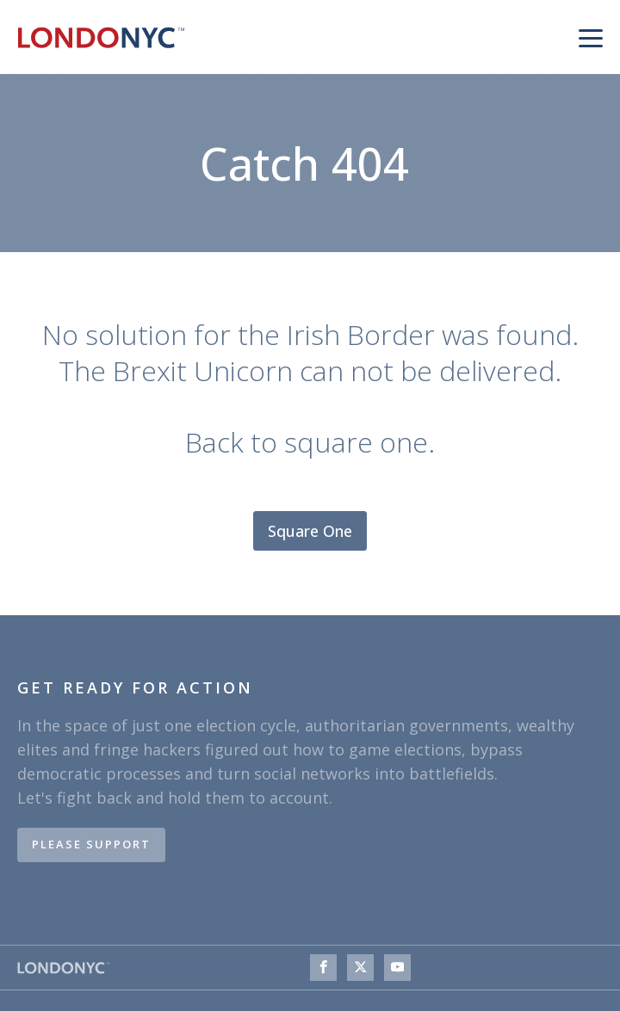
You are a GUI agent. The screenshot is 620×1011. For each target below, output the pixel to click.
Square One (310, 531)
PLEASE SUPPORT (91, 844)
